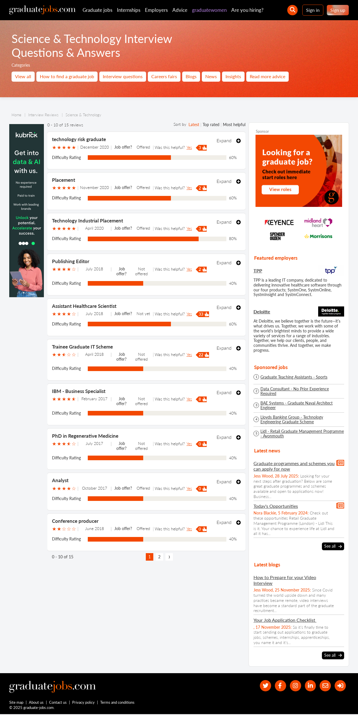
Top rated (211, 124)
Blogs (191, 76)
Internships (128, 10)
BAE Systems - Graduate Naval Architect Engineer (296, 405)
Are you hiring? (247, 10)
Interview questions (123, 76)
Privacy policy (83, 703)
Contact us (58, 703)
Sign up (337, 10)
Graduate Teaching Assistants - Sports (293, 377)
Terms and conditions (117, 703)
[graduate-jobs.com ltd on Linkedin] (309, 686)
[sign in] (340, 686)
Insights (233, 76)
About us (36, 703)
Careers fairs (164, 76)
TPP (257, 270)
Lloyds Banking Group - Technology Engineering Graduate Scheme (291, 419)
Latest (194, 124)
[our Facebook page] (278, 686)
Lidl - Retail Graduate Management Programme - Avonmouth (302, 433)
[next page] (169, 557)
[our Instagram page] (293, 686)
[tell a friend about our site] (324, 686)
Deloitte (261, 311)
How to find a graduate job (67, 76)
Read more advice (267, 76)
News (211, 76)
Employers (156, 10)
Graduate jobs (97, 10)
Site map (16, 703)
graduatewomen (209, 10)
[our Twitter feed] (262, 686)
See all (333, 546)
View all (23, 76)
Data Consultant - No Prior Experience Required (294, 391)
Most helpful (234, 124)
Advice (179, 10)
